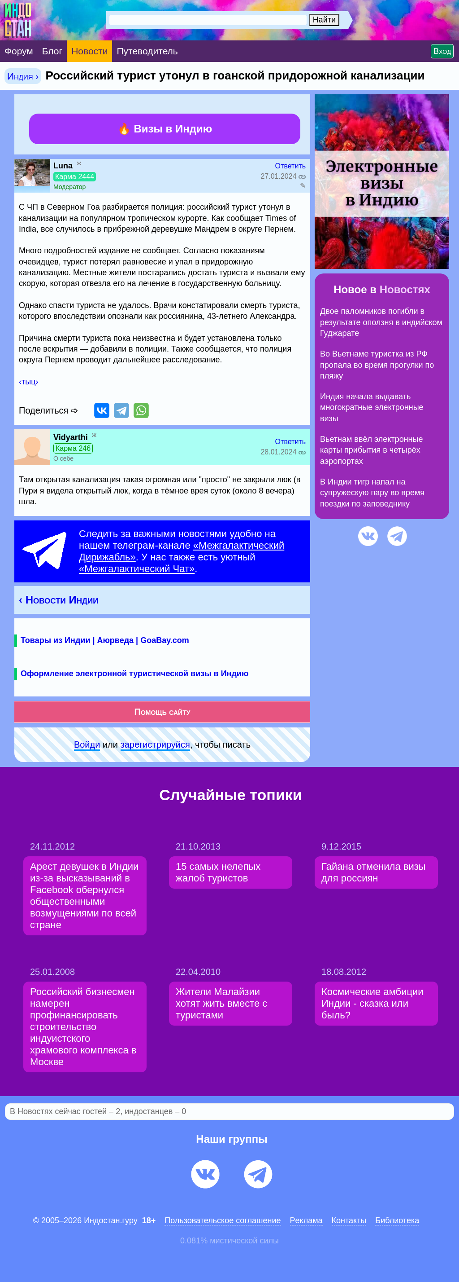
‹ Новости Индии (59, 600)
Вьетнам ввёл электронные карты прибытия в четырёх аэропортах (371, 450)
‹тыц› (28, 381)
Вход (442, 51)
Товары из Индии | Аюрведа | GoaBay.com (105, 640)
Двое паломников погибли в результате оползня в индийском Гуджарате (381, 322)
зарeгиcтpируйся (155, 744)
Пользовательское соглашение (223, 1220)
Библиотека (397, 1220)
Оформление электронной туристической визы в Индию (134, 673)
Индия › (23, 76)
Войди (87, 744)
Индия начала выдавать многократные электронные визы (372, 407)
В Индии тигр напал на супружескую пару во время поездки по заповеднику (372, 492)
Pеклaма (306, 1220)
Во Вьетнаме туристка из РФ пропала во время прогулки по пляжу (377, 364)
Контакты (349, 1220)
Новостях (405, 289)
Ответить (290, 166)
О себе (63, 458)
